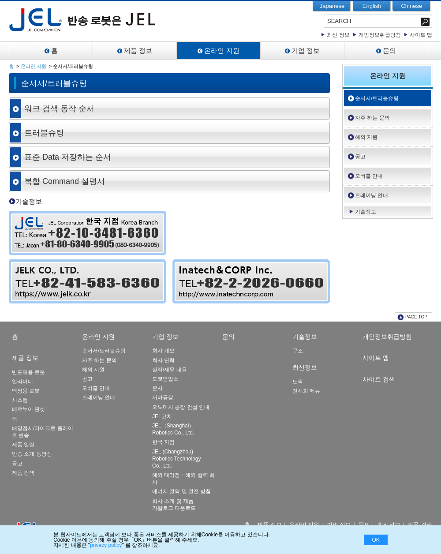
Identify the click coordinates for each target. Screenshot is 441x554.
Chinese (411, 6)
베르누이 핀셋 (28, 409)
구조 (297, 351)
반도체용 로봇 (28, 372)
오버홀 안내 (369, 176)
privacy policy (106, 545)
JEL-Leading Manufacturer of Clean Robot (107, 19)
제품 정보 (138, 50)
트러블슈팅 (44, 132)
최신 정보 (338, 35)
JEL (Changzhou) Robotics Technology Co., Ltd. (176, 459)
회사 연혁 (163, 360)
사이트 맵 (421, 35)
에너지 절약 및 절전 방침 (181, 491)
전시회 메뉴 (306, 391)
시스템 (20, 400)
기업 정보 (306, 50)
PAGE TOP (416, 316)
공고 (360, 156)
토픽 (297, 381)
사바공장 (162, 397)
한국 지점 (163, 442)
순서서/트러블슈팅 (377, 98)
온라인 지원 (221, 50)
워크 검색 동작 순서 (59, 108)
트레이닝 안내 (371, 195)
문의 (389, 50)
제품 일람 (23, 445)
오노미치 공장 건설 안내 (180, 407)
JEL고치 (162, 416)
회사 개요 (163, 351)
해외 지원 (366, 137)
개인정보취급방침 (380, 35)
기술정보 (28, 201)
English (372, 6)
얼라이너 (22, 381)
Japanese (332, 6)
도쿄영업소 (165, 379)
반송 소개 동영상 (32, 454)
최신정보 (304, 367)
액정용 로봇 (26, 391)
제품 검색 (23, 473)
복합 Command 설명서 (64, 181)
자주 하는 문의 (372, 118)
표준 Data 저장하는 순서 (67, 157)
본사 (157, 388)
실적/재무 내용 (169, 370)
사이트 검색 (379, 379)
